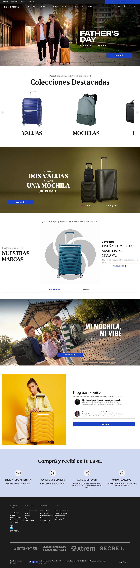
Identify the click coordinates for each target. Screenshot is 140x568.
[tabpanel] (70, 252)
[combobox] (123, 562)
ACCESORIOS (79, 7)
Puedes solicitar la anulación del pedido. (53, 484)
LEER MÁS (104, 424)
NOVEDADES (33, 7)
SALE (90, 7)
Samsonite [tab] (54, 289)
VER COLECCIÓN (120, 266)
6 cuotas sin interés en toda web (122, 2)
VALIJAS (44, 7)
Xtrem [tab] (86, 289)
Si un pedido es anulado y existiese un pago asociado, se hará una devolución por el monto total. (87, 486)
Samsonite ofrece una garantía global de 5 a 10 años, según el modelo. (122, 485)
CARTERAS (66, 7)
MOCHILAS (55, 7)
